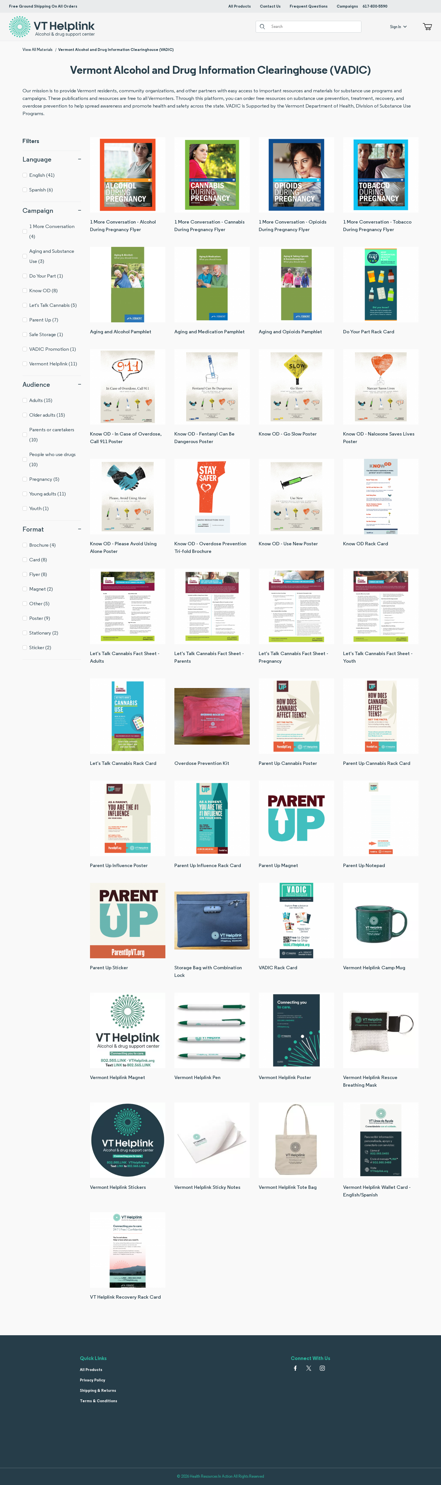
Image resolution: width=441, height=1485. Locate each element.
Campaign (51, 210)
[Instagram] (322, 1368)
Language (51, 159)
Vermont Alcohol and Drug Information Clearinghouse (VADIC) (116, 49)
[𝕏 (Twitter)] (309, 1368)
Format (51, 529)
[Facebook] (295, 1368)
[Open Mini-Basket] (426, 27)
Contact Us (270, 6)
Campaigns (347, 6)
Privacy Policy (92, 1380)
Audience (51, 384)
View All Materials (37, 49)
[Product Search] (314, 26)
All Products (239, 6)
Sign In (398, 26)
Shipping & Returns (98, 1390)
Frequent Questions (309, 6)
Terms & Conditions (98, 1400)
